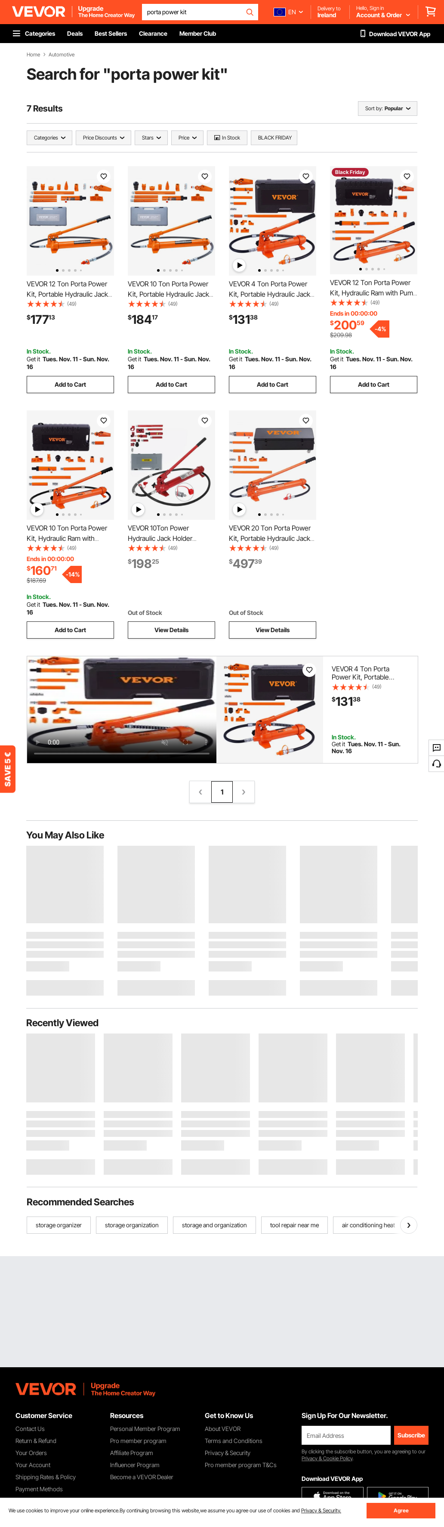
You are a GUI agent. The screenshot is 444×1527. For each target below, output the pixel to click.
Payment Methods (39, 1489)
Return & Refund (35, 1440)
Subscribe (411, 1435)
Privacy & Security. (321, 1510)
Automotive (61, 55)
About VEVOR (222, 1428)
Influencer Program (135, 1464)
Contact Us (30, 1428)
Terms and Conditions (233, 1440)
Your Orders (31, 1452)
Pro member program (138, 1440)
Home (33, 55)
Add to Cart (70, 384)
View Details (171, 629)
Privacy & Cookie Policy (327, 1458)
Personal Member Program (145, 1428)
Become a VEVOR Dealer (141, 1476)
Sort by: (374, 108)
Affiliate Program (131, 1452)
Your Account (32, 1464)
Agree (401, 1510)
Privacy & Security (227, 1452)
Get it (33, 359)
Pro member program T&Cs (241, 1464)
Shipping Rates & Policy (45, 1476)
